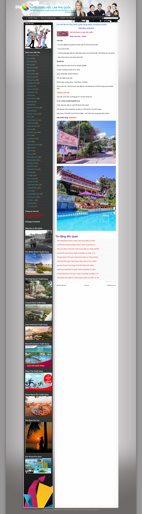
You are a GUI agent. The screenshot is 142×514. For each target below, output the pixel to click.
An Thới (29, 58)
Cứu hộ (29, 95)
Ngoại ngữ (30, 148)
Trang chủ (86, 285)
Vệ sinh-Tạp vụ (31, 197)
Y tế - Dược (30, 206)
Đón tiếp (29, 104)
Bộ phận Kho (31, 77)
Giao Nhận (30, 111)
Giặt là (29, 117)
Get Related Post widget (110, 281)
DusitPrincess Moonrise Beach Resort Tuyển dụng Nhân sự (76, 245)
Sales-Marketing (32, 160)
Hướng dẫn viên (32, 126)
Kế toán (29, 129)
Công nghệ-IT (31, 92)
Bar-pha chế (30, 67)
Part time (30, 151)
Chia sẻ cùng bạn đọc (48, 18)
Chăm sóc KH (31, 89)
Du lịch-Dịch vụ (31, 98)
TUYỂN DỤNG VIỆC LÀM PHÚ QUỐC (50, 7)
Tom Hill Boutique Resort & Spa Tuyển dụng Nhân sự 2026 (76, 241)
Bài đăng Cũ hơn (111, 285)
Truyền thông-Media (33, 184)
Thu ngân (30, 175)
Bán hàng (30, 61)
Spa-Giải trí (30, 166)
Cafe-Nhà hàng (31, 83)
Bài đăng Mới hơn (61, 285)
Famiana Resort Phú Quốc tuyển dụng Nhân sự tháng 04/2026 (77, 257)
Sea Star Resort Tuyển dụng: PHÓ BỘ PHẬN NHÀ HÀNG (75, 265)
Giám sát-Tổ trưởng (33, 107)
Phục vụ (29, 154)
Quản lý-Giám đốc (32, 157)
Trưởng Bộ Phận (32, 188)
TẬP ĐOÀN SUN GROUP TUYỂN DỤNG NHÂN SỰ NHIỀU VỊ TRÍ (78, 278)
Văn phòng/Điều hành (33, 194)
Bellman (29, 71)
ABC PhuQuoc (31, 55)
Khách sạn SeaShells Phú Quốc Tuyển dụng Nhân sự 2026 (76, 269)
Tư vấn (29, 191)
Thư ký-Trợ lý (31, 178)
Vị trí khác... (30, 200)
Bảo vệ (29, 64)
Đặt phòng (30, 101)
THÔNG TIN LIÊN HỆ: (67, 18)
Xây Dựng (30, 203)
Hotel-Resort (31, 123)
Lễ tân (29, 141)
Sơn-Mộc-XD (31, 163)
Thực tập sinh (31, 181)
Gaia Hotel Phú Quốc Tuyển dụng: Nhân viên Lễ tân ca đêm (77, 261)
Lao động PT (31, 138)
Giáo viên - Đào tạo (32, 114)
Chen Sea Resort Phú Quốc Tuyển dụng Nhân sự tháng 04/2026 (78, 249)
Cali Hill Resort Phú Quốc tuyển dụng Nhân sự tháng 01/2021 (82, 25)
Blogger (74, 12)
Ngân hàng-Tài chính (33, 144)
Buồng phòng (31, 80)
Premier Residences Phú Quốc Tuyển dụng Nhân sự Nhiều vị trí (78, 273)
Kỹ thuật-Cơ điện (32, 132)
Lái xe (29, 135)
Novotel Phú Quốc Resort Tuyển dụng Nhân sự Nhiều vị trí (76, 253)
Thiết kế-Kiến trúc (32, 169)
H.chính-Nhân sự (32, 120)
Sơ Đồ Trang (32, 18)
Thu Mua (30, 172)
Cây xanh (30, 86)
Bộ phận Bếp (31, 74)
